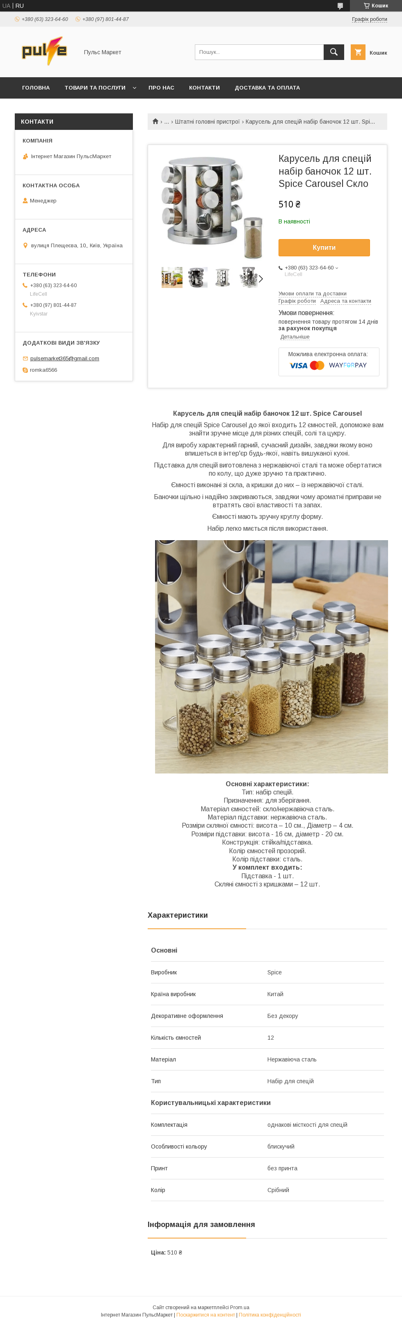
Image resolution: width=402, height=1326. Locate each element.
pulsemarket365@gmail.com (64, 358)
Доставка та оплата (267, 88)
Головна (36, 88)
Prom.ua (239, 1307)
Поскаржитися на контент (205, 1315)
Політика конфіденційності (270, 1315)
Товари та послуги (95, 88)
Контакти (204, 88)
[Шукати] (334, 52)
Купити (324, 247)
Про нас (161, 88)
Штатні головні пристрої (207, 121)
